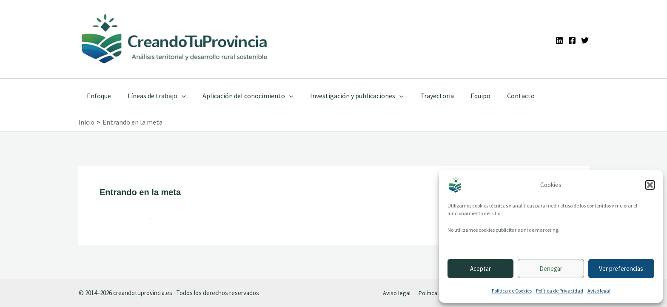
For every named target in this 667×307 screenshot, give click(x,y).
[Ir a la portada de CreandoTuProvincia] (175, 39)
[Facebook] (572, 40)
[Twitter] (585, 40)
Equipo (463, 95)
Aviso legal (598, 290)
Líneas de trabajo (152, 96)
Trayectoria (423, 95)
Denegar (550, 268)
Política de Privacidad (559, 290)
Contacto (501, 95)
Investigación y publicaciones (346, 96)
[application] (177, 96)
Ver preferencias (621, 268)
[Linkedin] (559, 40)
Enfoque (97, 95)
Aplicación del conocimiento (240, 96)
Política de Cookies (512, 290)
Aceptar (480, 268)
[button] (650, 185)
